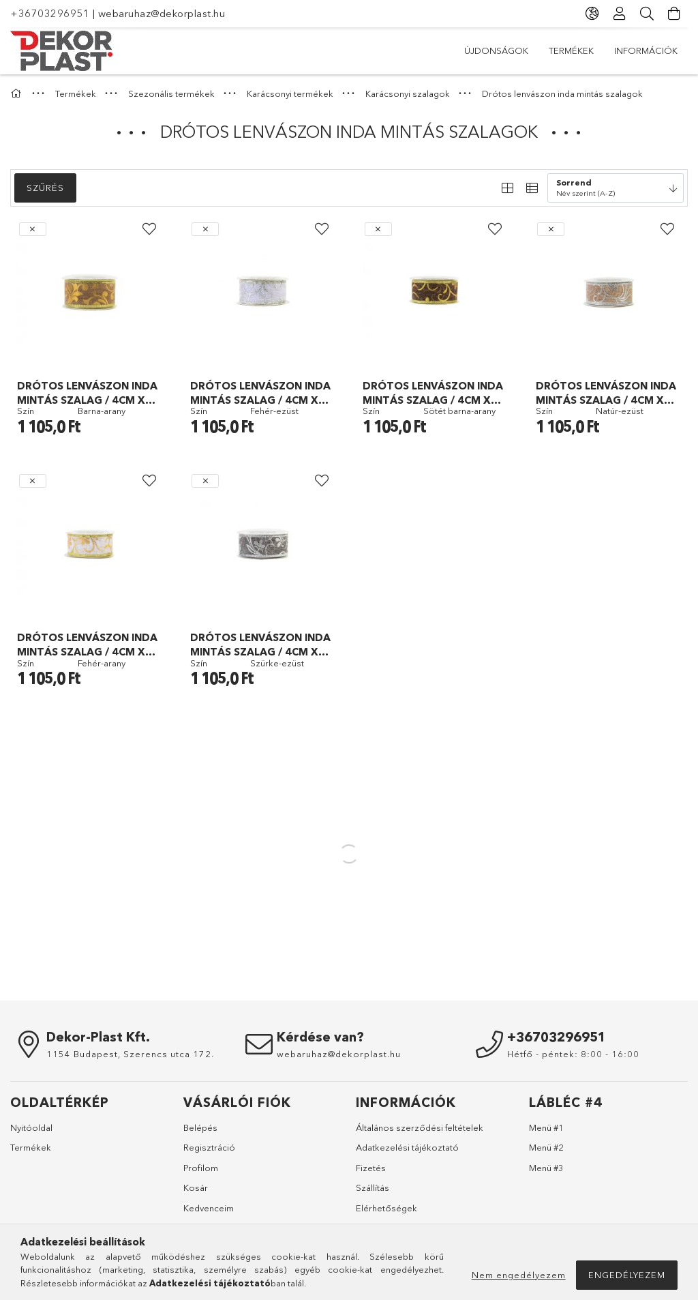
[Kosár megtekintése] (674, 13)
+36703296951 (49, 13)
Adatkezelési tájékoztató (407, 1147)
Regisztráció (209, 1147)
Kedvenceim (208, 1207)
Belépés (200, 1127)
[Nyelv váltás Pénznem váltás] (592, 13)
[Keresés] (647, 13)
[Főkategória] (17, 93)
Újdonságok (496, 50)
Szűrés (45, 187)
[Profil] (619, 13)
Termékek (571, 50)
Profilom (200, 1167)
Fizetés (371, 1167)
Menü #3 (546, 1167)
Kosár (195, 1187)
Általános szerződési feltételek (419, 1127)
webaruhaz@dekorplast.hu (162, 13)
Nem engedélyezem (519, 1274)
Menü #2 (546, 1147)
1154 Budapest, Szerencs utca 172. (130, 1053)
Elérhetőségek (386, 1207)
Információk (646, 50)
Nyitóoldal (31, 1127)
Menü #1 (546, 1127)
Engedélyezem (626, 1274)
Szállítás (372, 1187)
